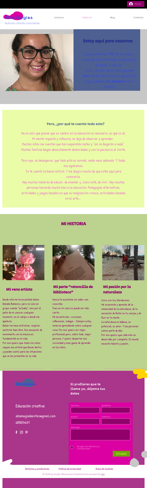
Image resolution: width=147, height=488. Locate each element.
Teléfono (105, 417)
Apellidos (106, 405)
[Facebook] (16, 432)
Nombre (75, 405)
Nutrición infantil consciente (22, 23)
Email (73, 417)
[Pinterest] (26, 432)
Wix (103, 474)
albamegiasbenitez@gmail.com (36, 415)
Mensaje (75, 427)
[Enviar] (121, 454)
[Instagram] (21, 432)
